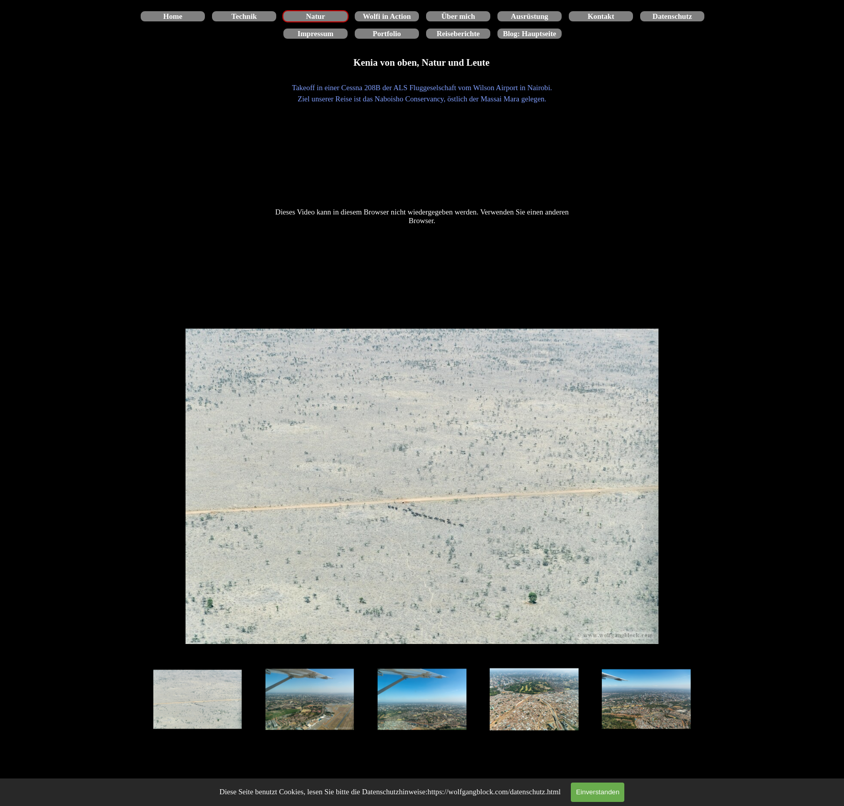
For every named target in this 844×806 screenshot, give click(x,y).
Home (172, 16)
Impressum (316, 34)
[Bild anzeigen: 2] (310, 699)
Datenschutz (672, 16)
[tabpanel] (422, 93)
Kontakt (601, 16)
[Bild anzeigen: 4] (534, 699)
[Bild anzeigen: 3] (422, 699)
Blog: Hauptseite (530, 34)
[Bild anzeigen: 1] (198, 699)
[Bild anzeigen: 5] (646, 699)
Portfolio (387, 34)
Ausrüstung (529, 16)
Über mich (458, 16)
